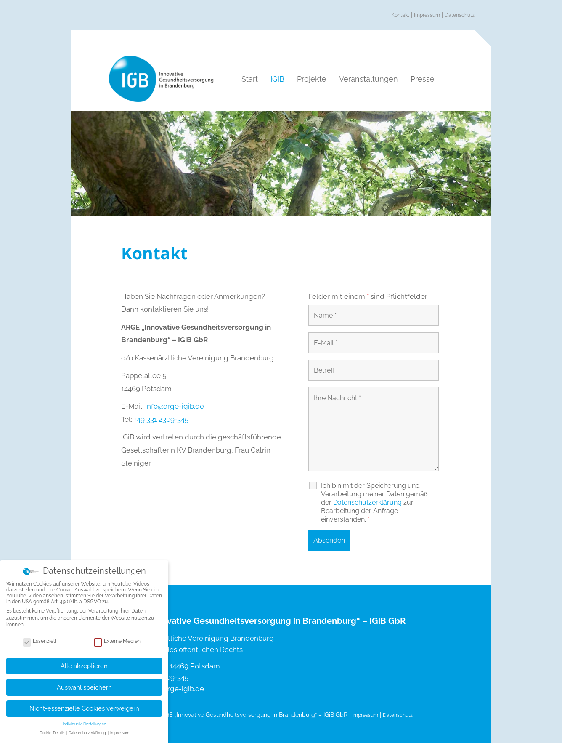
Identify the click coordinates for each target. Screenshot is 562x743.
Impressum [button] (119, 729)
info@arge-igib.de (174, 406)
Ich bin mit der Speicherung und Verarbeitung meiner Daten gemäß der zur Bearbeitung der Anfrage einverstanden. (374, 502)
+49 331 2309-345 (161, 419)
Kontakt (400, 15)
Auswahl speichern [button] (84, 683)
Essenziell (39, 636)
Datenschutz (460, 15)
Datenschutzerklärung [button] (88, 729)
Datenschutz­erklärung (367, 502)
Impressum (427, 15)
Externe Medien (117, 636)
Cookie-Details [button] (52, 729)
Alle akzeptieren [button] (84, 661)
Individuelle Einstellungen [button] (84, 720)
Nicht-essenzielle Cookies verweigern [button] (84, 704)
